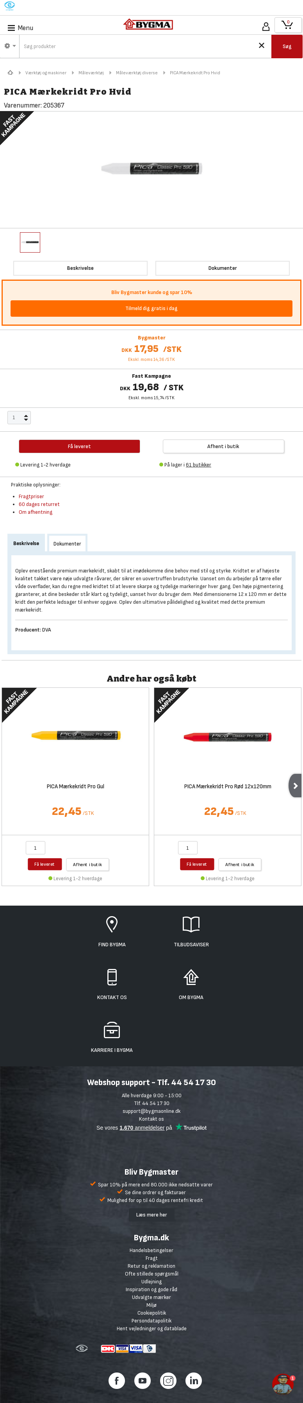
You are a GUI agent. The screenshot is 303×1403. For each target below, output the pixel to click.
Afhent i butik (223, 446)
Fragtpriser (31, 496)
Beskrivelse (26, 543)
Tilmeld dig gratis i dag (151, 308)
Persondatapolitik (151, 1320)
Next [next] (295, 785)
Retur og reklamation (151, 1266)
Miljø (151, 1305)
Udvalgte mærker (151, 1297)
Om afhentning (35, 512)
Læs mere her (151, 1214)
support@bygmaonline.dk (151, 1111)
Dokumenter (67, 543)
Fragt (152, 1258)
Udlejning (151, 1281)
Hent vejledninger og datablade (152, 1328)
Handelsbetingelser (151, 1250)
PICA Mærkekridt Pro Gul (75, 787)
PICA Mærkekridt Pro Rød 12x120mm (227, 787)
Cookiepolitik (151, 1313)
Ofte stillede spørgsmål (151, 1273)
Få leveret (44, 864)
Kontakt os (151, 1119)
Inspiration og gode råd (151, 1289)
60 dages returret (39, 504)
